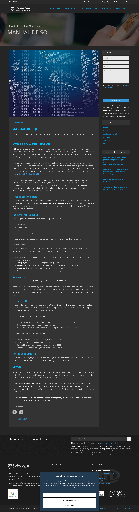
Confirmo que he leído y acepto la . (116, 87)
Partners (97, 2)
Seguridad (107, 141)
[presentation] (115, 94)
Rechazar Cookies (69, 500)
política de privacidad (109, 444)
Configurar (69, 505)
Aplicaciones (84, 8)
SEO (104, 144)
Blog (103, 2)
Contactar (127, 2)
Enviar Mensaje (116, 101)
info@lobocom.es (105, 483)
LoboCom (88, 2)
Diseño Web (69, 8)
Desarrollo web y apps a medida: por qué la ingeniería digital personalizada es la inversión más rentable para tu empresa (116, 161)
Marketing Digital (103, 8)
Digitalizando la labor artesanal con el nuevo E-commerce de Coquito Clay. (115, 172)
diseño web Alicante (28, 174)
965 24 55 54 (13, 2)
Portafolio (118, 2)
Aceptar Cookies (69, 494)
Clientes (106, 128)
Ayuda (109, 2)
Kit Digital (55, 8)
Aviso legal (74, 487)
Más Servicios (123, 8)
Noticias (106, 138)
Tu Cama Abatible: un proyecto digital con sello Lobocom (115, 188)
